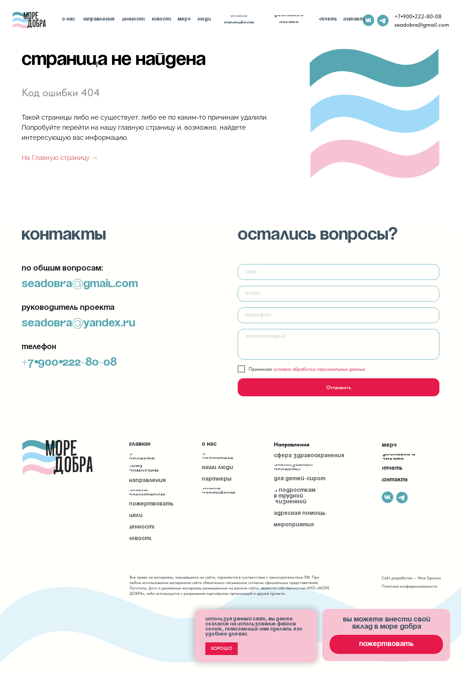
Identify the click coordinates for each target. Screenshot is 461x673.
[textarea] (338, 344)
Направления (291, 444)
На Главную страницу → (60, 157)
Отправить (338, 387)
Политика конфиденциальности (409, 586)
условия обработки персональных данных (319, 369)
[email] (338, 294)
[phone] (338, 315)
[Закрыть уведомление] (311, 615)
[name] (338, 272)
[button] (386, 644)
